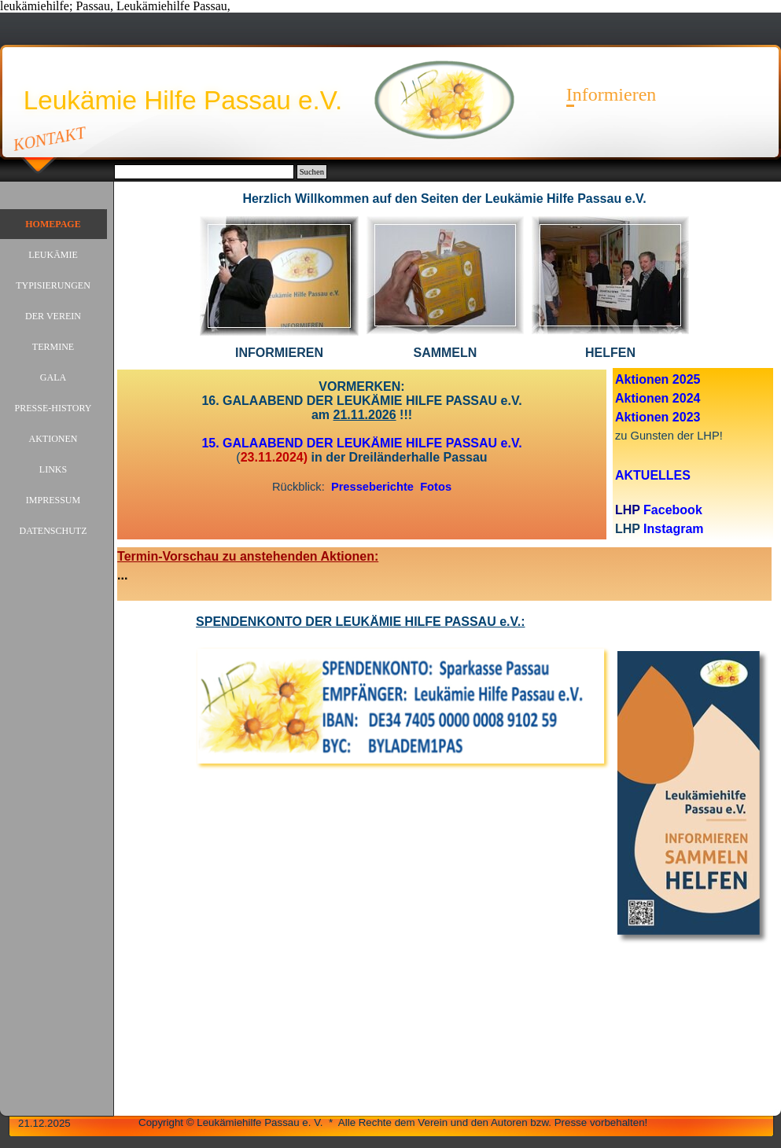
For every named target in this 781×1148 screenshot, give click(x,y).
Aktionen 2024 (657, 398)
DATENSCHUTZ (53, 530)
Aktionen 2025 (657, 379)
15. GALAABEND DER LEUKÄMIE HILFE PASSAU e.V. (361, 443)
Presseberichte (372, 486)
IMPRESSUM (53, 500)
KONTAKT (50, 138)
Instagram (673, 528)
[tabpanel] (444, 198)
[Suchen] (204, 171)
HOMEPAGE (52, 224)
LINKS (53, 469)
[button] (279, 216)
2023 (686, 417)
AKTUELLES (653, 475)
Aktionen (643, 417)
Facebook (672, 510)
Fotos (435, 486)
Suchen (312, 171)
